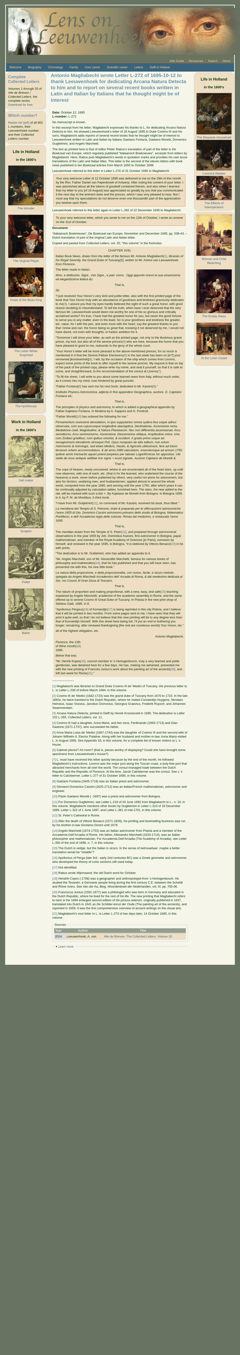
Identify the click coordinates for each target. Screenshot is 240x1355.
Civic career (92, 67)
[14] (97, 563)
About (226, 61)
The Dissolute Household (214, 137)
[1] (165, 256)
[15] (163, 591)
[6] (90, 359)
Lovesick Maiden (214, 173)
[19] (82, 661)
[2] (54, 696)
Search (213, 61)
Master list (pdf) (18, 122)
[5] (125, 355)
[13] (172, 544)
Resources (196, 61)
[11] (95, 503)
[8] (79, 386)
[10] (78, 416)
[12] (123, 532)
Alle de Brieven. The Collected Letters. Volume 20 (138, 936)
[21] (89, 673)
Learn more (66, 946)
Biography (34, 67)
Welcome (15, 67)
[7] (159, 371)
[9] (154, 386)
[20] (172, 669)
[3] (65, 304)
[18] (78, 646)
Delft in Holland (160, 67)
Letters (138, 67)
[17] (110, 609)
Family (73, 67)
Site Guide (177, 61)
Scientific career (117, 67)
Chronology (55, 67)
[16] (86, 609)
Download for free (20, 104)
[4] (124, 341)
